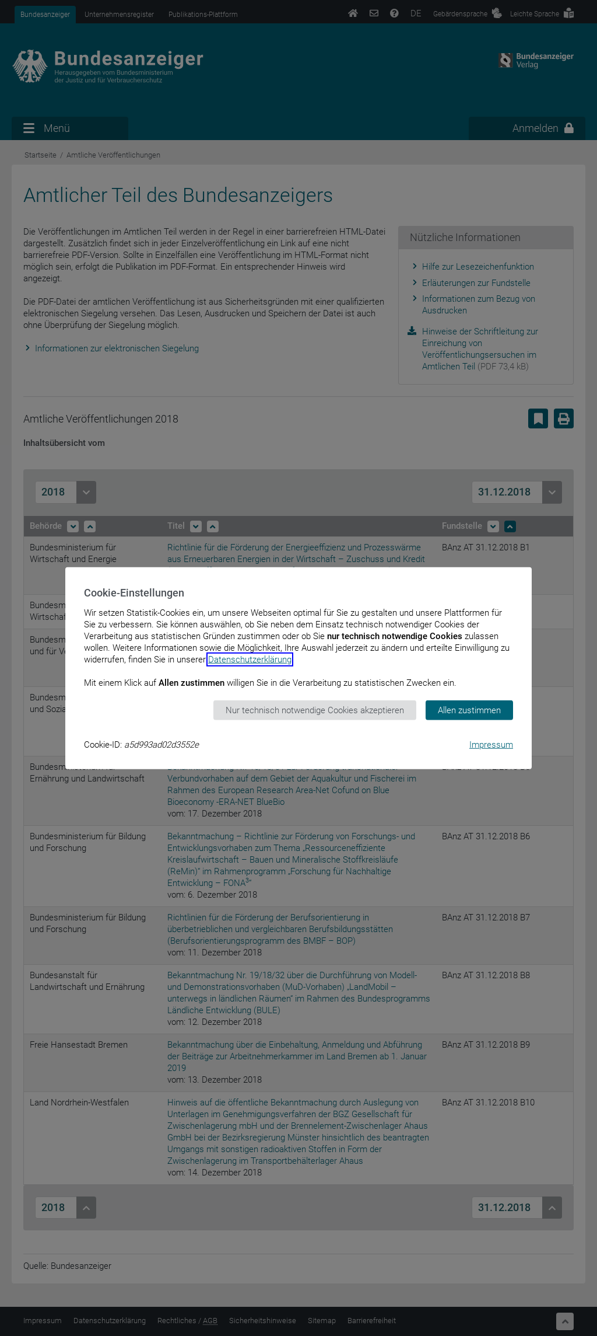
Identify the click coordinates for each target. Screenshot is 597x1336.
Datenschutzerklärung (250, 659)
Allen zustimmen (469, 709)
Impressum (491, 744)
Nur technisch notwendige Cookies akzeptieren (315, 709)
